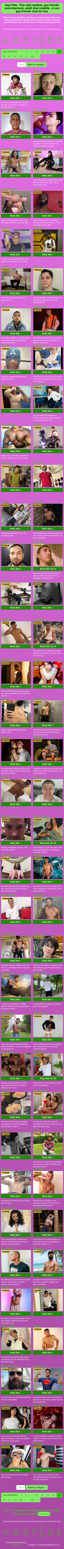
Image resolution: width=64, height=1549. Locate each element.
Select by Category (36, 64)
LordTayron (6, 1405)
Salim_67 (37, 266)
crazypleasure (39, 1287)
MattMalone (38, 1443)
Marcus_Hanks (40, 110)
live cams (44, 1513)
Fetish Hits (16, 1545)
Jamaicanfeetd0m (9, 189)
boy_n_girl (6, 737)
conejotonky (39, 345)
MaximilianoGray (41, 816)
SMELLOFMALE (8, 424)
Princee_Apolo (40, 1405)
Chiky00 (37, 424)
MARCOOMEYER (9, 110)
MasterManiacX (40, 1052)
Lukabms (5, 1090)
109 (32, 56)
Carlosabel (6, 581)
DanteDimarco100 (9, 660)
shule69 (4, 266)
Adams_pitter (39, 973)
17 (9, 56)
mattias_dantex (8, 1326)
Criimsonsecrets (9, 307)
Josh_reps (6, 228)
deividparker (39, 698)
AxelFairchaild (40, 1208)
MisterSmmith (7, 1052)
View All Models (10, 51)
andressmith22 (8, 1208)
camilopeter (38, 737)
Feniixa (4, 502)
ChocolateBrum (8, 934)
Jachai (36, 189)
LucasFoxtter (7, 1248)
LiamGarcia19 (39, 619)
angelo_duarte (40, 934)
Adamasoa (6, 463)
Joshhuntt (38, 855)
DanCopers (38, 660)
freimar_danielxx (9, 542)
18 (15, 56)
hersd (3, 698)
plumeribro (38, 463)
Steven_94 (6, 1169)
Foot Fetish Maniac (50, 39)
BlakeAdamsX (7, 1013)
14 (54, 51)
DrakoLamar (7, 973)
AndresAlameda (8, 895)
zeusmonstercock (9, 149)
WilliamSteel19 (40, 1013)
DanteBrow (38, 542)
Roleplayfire (38, 1248)
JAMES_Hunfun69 (9, 816)
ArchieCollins (39, 149)
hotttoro (5, 1130)
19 (21, 56)
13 (48, 51)
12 (42, 51)
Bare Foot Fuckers (16, 39)
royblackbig (38, 1169)
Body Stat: (16, 98)
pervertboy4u (39, 1366)
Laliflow (36, 1326)
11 (37, 51)
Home (21, 64)
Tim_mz (4, 384)
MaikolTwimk (7, 619)
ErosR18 (37, 1130)
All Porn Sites (59, 39)
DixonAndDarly (40, 1090)
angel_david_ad (8, 71)
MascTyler (6, 1287)
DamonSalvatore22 (10, 1366)
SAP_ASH (5, 345)
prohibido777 (39, 895)
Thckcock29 (38, 581)
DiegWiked (38, 228)
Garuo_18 (37, 71)
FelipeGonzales (40, 307)
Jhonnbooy (6, 1443)
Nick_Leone (38, 777)
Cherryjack (6, 855)
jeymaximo (38, 502)
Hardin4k (5, 777)
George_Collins (40, 384)
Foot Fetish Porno (25, 39)
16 (4, 56)
